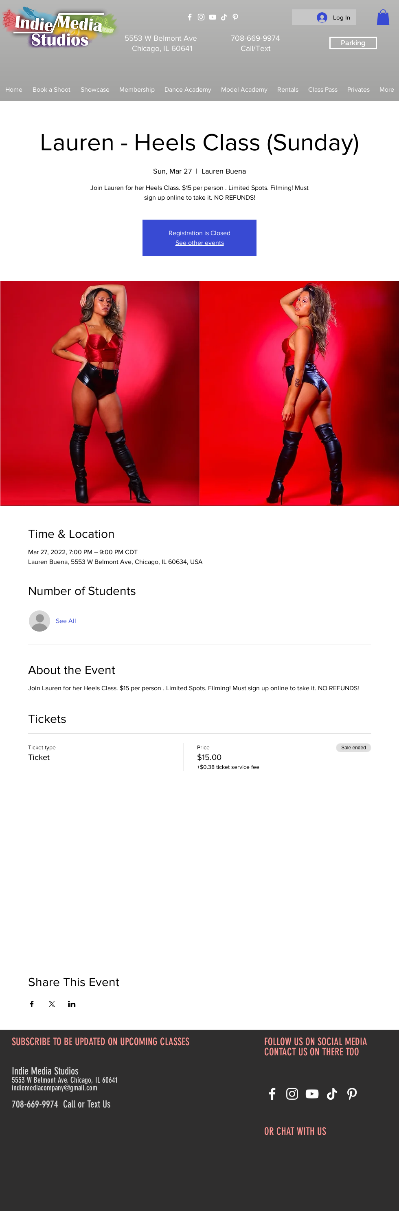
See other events (199, 242)
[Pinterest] (235, 17)
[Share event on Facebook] (32, 1004)
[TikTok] (223, 17)
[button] (383, 17)
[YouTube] (212, 17)
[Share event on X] (52, 1004)
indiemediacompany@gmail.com (54, 1087)
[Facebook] (189, 17)
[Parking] (353, 43)
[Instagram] (201, 17)
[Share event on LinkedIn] (72, 1004)
